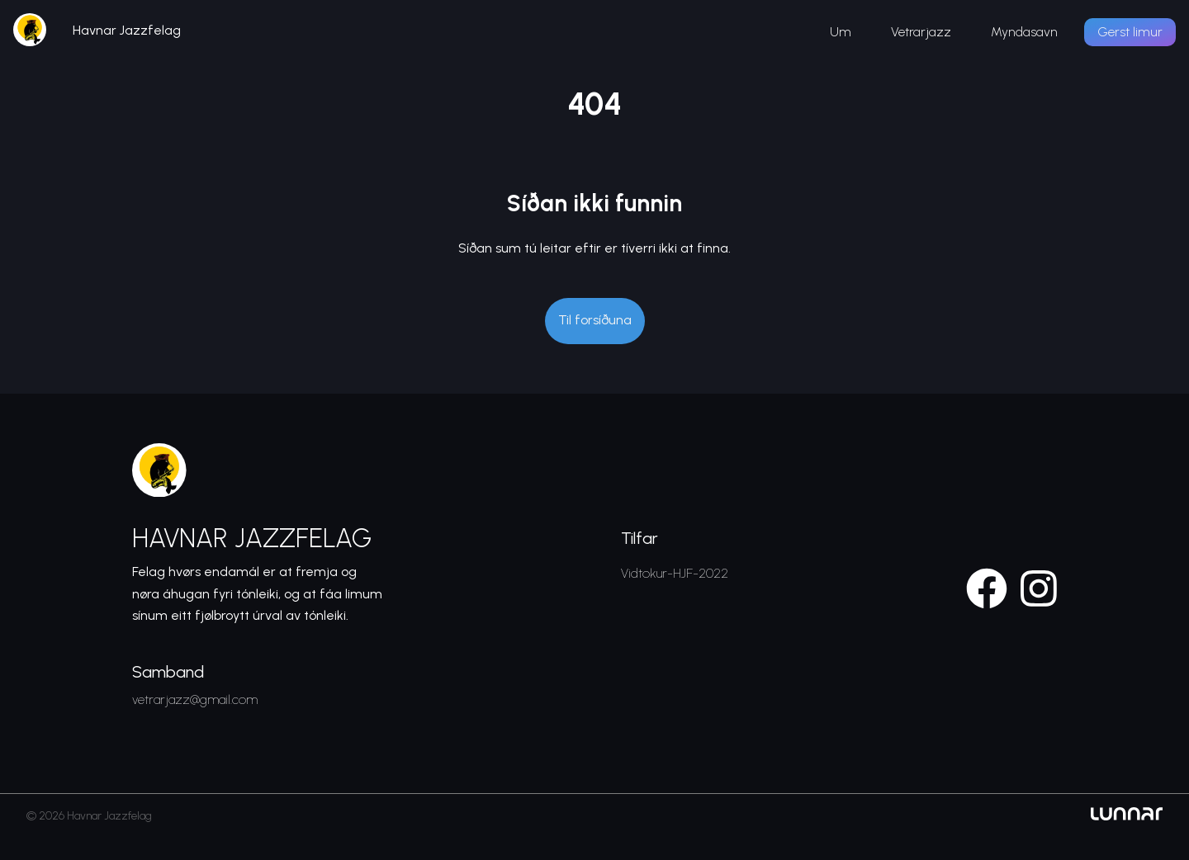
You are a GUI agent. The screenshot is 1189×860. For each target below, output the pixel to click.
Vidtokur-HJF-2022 (674, 573)
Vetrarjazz (921, 32)
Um (840, 32)
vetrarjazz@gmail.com (195, 699)
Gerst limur (1130, 32)
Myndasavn (1024, 32)
